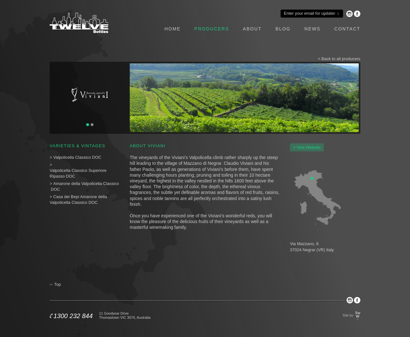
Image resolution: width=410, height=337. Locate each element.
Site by (347, 315)
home (172, 28)
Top (57, 284)
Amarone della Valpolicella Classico (86, 183)
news (312, 28)
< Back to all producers (339, 58)
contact (347, 28)
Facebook (357, 14)
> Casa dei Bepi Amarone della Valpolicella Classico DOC (78, 199)
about (252, 28)
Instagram (349, 14)
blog (283, 28)
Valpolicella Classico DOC (77, 157)
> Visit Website (307, 147)
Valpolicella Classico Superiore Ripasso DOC (78, 173)
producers (211, 28)
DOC (55, 189)
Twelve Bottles (79, 23)
